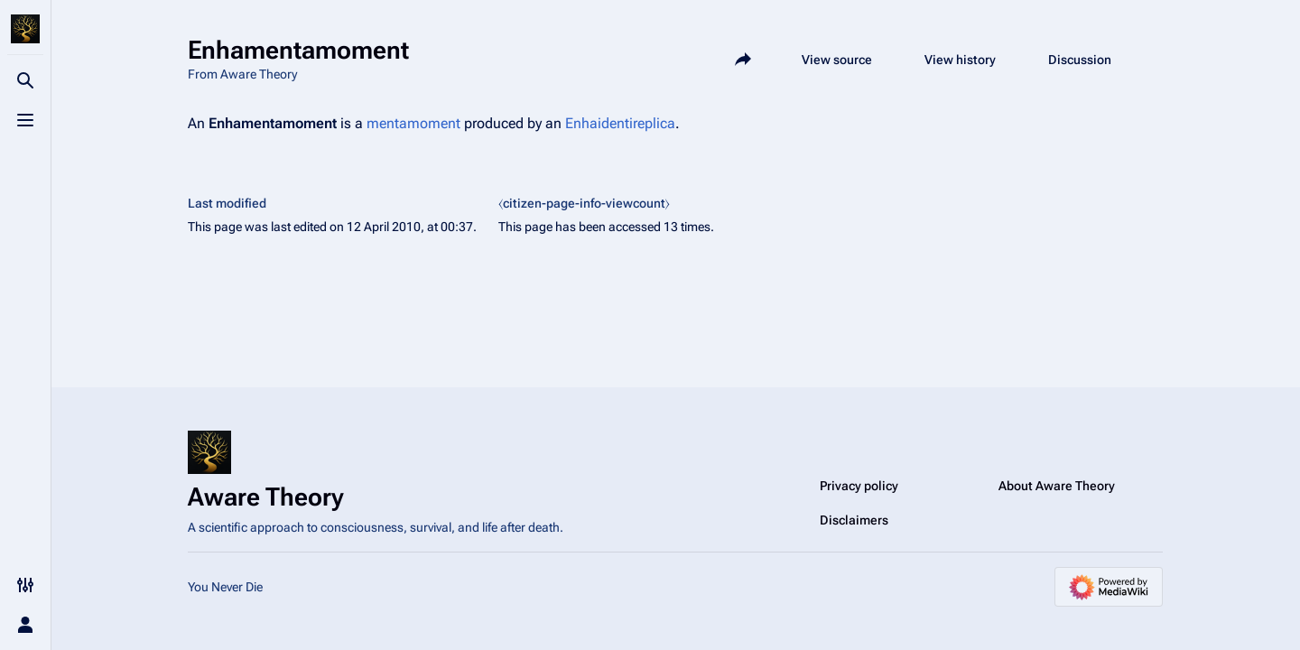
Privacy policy (859, 485)
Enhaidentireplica (620, 123)
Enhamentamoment (273, 123)
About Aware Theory (1056, 485)
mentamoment (413, 123)
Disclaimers (854, 520)
